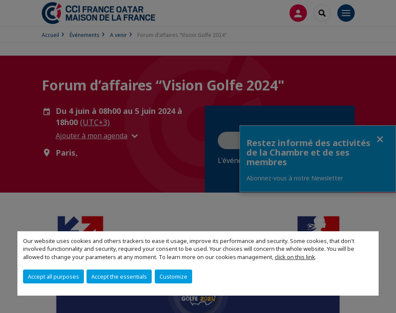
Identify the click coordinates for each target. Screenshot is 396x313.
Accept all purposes (53, 276)
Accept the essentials (119, 276)
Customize (173, 276)
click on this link (295, 257)
